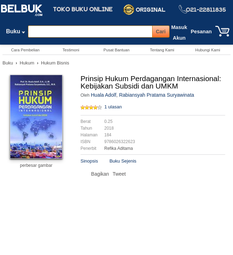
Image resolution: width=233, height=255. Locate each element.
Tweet (119, 174)
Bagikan (100, 174)
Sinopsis (89, 161)
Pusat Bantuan (116, 50)
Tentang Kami (162, 50)
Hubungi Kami (207, 50)
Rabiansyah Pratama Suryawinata (156, 95)
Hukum (27, 63)
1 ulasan (113, 106)
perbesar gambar (36, 165)
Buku (15, 33)
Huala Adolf (103, 95)
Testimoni (70, 50)
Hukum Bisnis (55, 63)
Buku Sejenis (123, 161)
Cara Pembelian (25, 50)
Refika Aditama (118, 148)
